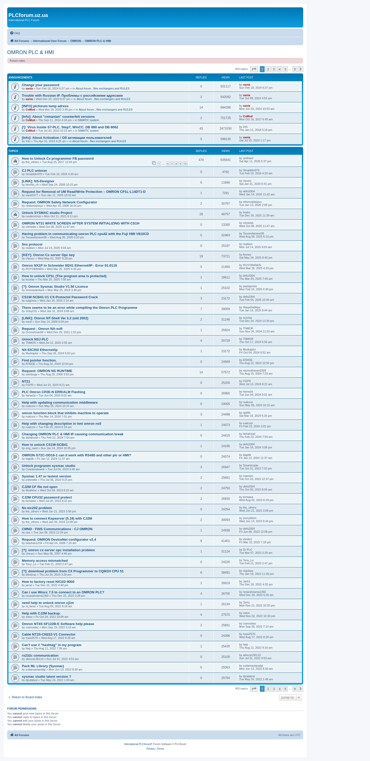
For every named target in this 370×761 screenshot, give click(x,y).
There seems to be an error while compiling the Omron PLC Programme (79, 308)
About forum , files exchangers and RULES (103, 88)
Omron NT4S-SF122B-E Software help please (58, 624)
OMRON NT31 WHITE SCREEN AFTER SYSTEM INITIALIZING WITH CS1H (80, 223)
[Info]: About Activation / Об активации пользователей (67, 138)
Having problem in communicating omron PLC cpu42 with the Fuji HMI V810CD (85, 234)
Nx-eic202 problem (37, 508)
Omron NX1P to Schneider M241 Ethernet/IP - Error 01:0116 (69, 265)
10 (185, 163)
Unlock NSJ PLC (35, 339)
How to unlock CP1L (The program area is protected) (64, 276)
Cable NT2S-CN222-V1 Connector (49, 634)
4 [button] (279, 69)
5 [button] (285, 69)
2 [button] (268, 69)
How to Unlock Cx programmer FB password (58, 158)
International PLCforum (137, 744)
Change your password (40, 85)
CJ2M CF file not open (39, 487)
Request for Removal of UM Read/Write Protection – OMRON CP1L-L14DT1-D (84, 192)
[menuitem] (15, 33)
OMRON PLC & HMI (30, 52)
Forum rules (17, 60)
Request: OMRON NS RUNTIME (47, 371)
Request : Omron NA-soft (42, 329)
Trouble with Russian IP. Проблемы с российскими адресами (72, 95)
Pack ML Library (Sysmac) (43, 666)
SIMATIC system (88, 120)
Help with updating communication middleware (60, 402)
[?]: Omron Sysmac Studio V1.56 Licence (55, 286)
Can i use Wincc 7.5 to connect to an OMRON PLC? (63, 592)
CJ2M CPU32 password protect (47, 497)
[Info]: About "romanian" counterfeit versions (58, 117)
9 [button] (295, 69)
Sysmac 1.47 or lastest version (46, 476)
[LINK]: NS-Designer (38, 181)
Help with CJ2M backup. (41, 613)
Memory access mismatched (45, 561)
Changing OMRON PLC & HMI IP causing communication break (72, 434)
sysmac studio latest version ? (46, 676)
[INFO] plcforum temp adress (45, 106)
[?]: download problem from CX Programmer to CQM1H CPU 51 (73, 571)
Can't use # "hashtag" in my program (51, 645)
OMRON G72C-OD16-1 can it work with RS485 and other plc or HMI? (76, 455)
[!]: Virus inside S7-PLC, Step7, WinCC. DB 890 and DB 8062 (70, 127)
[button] (254, 69)
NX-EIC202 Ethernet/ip (40, 350)
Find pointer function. (39, 360)
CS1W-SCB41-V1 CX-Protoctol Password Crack (60, 297)
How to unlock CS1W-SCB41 (45, 445)
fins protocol (32, 244)
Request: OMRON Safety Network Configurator (59, 202)
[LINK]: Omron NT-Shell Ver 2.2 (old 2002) (55, 318)
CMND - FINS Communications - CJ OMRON (57, 529)
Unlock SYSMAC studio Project (47, 213)
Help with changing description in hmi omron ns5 (61, 423)
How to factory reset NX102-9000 (48, 582)
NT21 (26, 381)
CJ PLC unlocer (34, 171)
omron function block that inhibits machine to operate (65, 413)
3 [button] (274, 69)
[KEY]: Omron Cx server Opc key (48, 255)
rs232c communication (40, 655)
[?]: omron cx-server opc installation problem (58, 550)
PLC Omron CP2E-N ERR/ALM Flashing (53, 392)
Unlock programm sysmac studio (48, 466)
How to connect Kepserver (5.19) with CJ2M (57, 518)
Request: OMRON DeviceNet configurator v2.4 (59, 539)
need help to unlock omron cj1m (48, 603)
